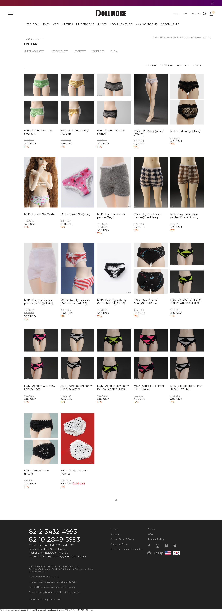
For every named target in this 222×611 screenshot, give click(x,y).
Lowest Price (151, 65)
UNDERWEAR (85, 24)
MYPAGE (195, 13)
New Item (198, 65)
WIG (56, 24)
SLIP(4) (114, 51)
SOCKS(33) (80, 51)
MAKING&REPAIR (147, 24)
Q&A (150, 534)
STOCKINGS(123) (59, 51)
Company (116, 534)
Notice (151, 529)
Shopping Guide (119, 544)
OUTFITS (67, 24)
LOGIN (176, 13)
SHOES (102, 24)
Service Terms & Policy (122, 539)
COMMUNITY (34, 39)
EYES (46, 24)
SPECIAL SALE (170, 24)
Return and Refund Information (126, 549)
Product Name (183, 65)
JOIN (185, 13)
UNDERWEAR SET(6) (34, 51)
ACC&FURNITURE (121, 24)
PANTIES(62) (98, 51)
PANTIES (206, 37)
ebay (157, 552)
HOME (114, 529)
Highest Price (166, 65)
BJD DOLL (33, 24)
